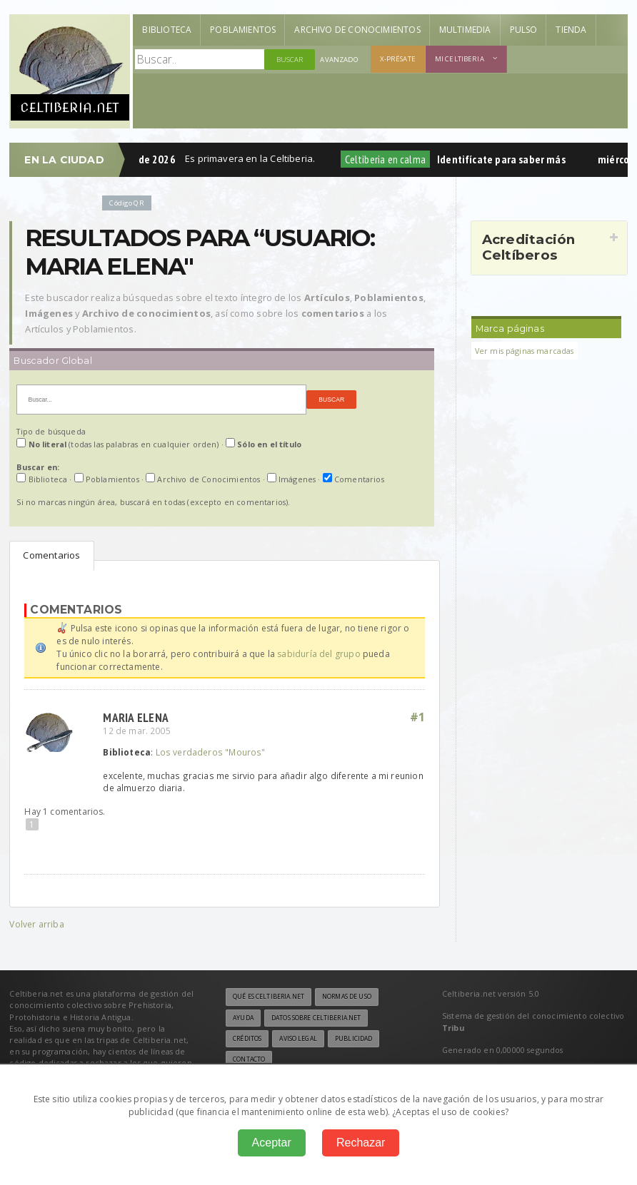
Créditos (247, 1038)
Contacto (249, 1059)
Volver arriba (36, 924)
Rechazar (360, 1142)
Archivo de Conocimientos (357, 30)
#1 (418, 717)
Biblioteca (166, 30)
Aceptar (271, 1142)
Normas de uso (346, 996)
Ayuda (243, 1018)
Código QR (126, 203)
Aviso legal (297, 1038)
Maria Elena (136, 717)
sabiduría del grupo (318, 654)
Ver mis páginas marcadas (524, 350)
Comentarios (51, 555)
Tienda (571, 30)
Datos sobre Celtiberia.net (316, 1018)
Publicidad (353, 1038)
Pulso (524, 30)
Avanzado (339, 59)
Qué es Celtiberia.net (268, 996)
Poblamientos (243, 30)
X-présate (398, 58)
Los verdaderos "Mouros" (211, 752)
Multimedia (465, 30)
